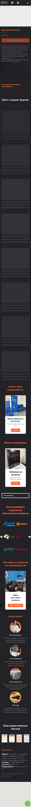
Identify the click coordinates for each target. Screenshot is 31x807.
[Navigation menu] (28, 3)
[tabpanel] (15, 528)
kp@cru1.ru (14, 764)
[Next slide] (30, 415)
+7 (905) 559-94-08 (16, 762)
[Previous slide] (1, 415)
